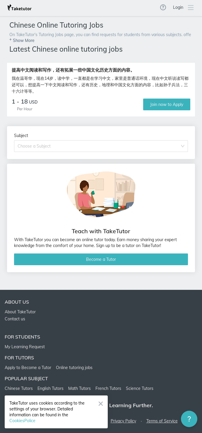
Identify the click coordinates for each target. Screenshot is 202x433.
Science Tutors (139, 388)
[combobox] (99, 146)
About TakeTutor (20, 311)
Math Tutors (79, 388)
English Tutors (50, 388)
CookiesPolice (22, 420)
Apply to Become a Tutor (28, 367)
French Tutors (108, 388)
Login (178, 7)
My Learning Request (25, 346)
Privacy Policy (123, 421)
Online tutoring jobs (74, 367)
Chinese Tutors (19, 388)
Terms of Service (162, 421)
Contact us (15, 319)
